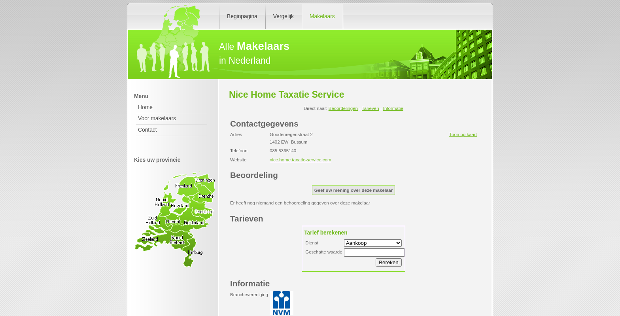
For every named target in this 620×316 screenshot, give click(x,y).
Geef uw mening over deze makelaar (353, 190)
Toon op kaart (463, 134)
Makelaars (322, 16)
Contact (147, 130)
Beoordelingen (343, 108)
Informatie (393, 108)
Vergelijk (283, 16)
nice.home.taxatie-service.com (300, 159)
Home (145, 107)
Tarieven (370, 108)
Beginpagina (242, 16)
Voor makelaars (157, 118)
